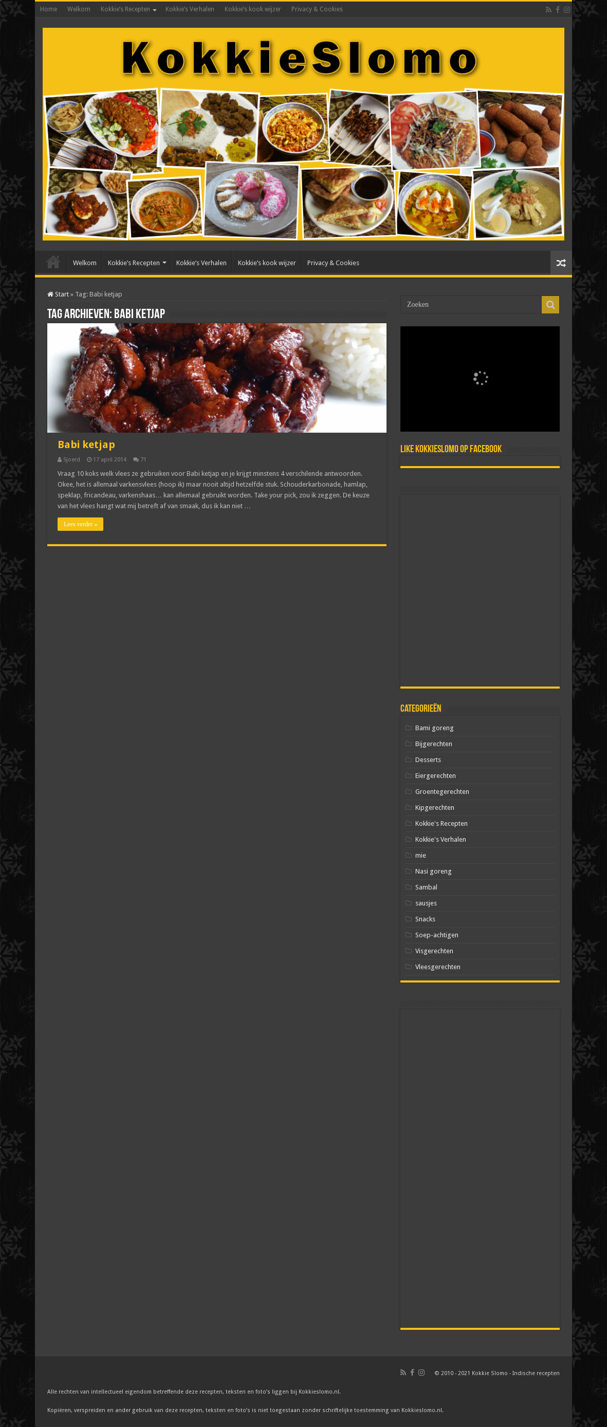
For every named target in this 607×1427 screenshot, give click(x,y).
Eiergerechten (435, 776)
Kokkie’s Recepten (125, 9)
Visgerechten (434, 951)
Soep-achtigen (436, 935)
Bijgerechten (433, 744)
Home (48, 9)
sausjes (426, 903)
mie (420, 855)
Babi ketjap (86, 444)
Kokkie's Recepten (441, 823)
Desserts (428, 760)
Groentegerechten (442, 791)
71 (143, 459)
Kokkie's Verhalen (440, 839)
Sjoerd (71, 459)
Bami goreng (434, 728)
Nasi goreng (433, 871)
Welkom (78, 9)
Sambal (426, 887)
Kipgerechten (434, 807)
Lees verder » (80, 524)
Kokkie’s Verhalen (189, 9)
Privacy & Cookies (317, 9)
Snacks (425, 919)
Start (58, 294)
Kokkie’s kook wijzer (253, 9)
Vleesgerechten (438, 967)
